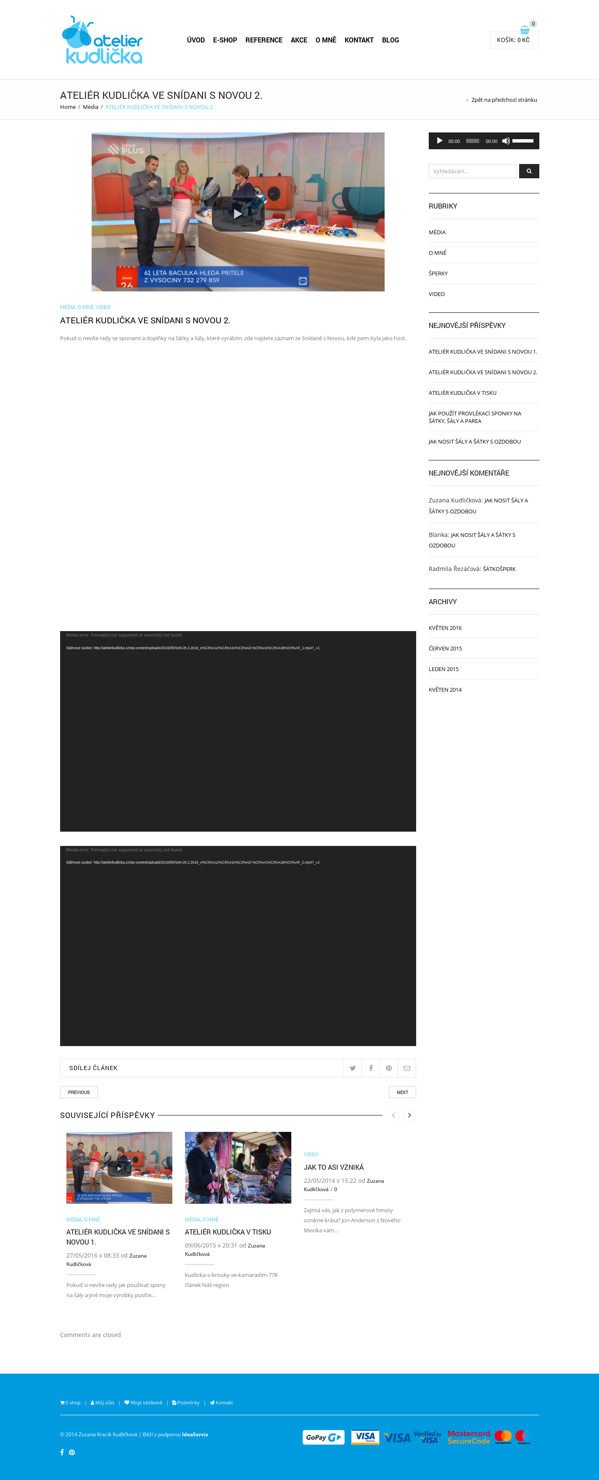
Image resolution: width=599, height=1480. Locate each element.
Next (402, 1092)
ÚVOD (196, 39)
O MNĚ (326, 39)
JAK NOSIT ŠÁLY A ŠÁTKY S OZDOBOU (475, 441)
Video (103, 307)
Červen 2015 (445, 648)
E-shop (72, 1402)
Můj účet (104, 1402)
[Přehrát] (439, 141)
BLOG (390, 39)
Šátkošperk (499, 569)
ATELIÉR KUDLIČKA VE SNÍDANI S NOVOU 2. (483, 372)
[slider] (472, 141)
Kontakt (223, 1402)
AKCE (299, 39)
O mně (86, 307)
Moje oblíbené (145, 1402)
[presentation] (393, 1115)
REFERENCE (263, 39)
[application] (238, 731)
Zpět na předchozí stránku (504, 99)
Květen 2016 (445, 628)
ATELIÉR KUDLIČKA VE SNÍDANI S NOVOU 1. (483, 351)
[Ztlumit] (506, 141)
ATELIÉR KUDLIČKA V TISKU (228, 1231)
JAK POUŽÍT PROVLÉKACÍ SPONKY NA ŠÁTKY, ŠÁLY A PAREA (475, 417)
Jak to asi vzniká (334, 1167)
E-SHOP (225, 39)
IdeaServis (195, 1434)
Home (68, 107)
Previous (79, 1092)
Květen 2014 (445, 689)
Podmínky (188, 1402)
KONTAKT (359, 39)
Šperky (438, 273)
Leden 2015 (444, 669)
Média (90, 107)
